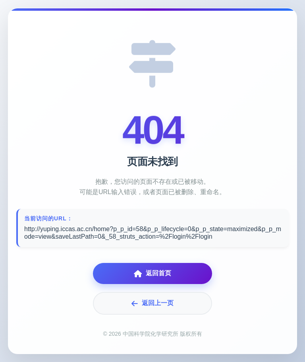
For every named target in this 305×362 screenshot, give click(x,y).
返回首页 (152, 273)
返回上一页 (152, 303)
